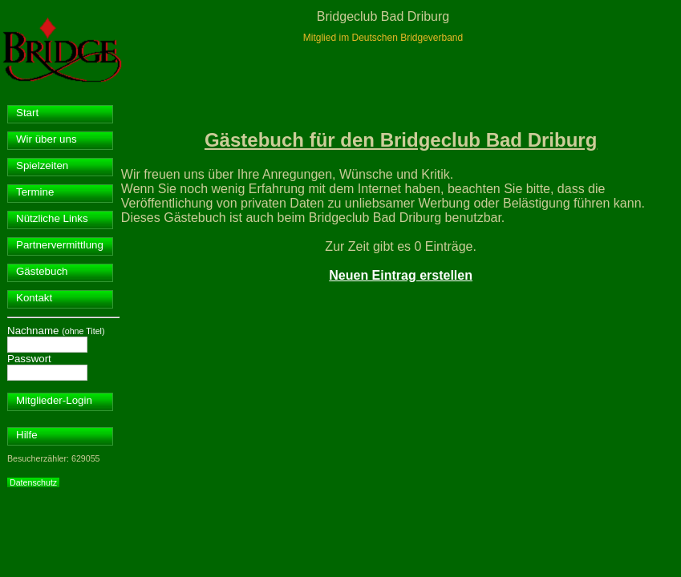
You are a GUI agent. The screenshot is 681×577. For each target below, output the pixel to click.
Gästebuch (41, 271)
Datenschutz (33, 482)
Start (27, 113)
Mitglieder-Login (54, 400)
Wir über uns (46, 139)
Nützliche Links (52, 218)
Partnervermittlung (59, 245)
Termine (35, 192)
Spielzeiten (42, 165)
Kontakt (34, 298)
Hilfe (27, 435)
